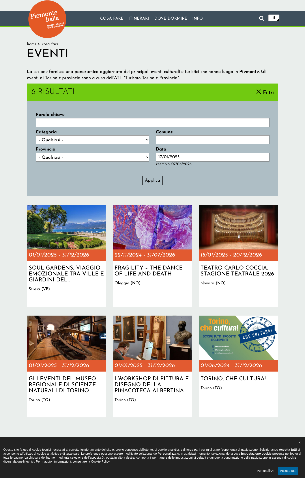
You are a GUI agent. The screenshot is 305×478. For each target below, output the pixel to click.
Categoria (46, 132)
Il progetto (88, 450)
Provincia (45, 149)
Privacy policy (171, 450)
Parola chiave (50, 115)
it (273, 18)
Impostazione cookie (206, 450)
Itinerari (138, 19)
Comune (164, 132)
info (200, 19)
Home (32, 44)
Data (161, 149)
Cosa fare (109, 19)
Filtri (268, 92)
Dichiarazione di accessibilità (128, 450)
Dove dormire (172, 19)
